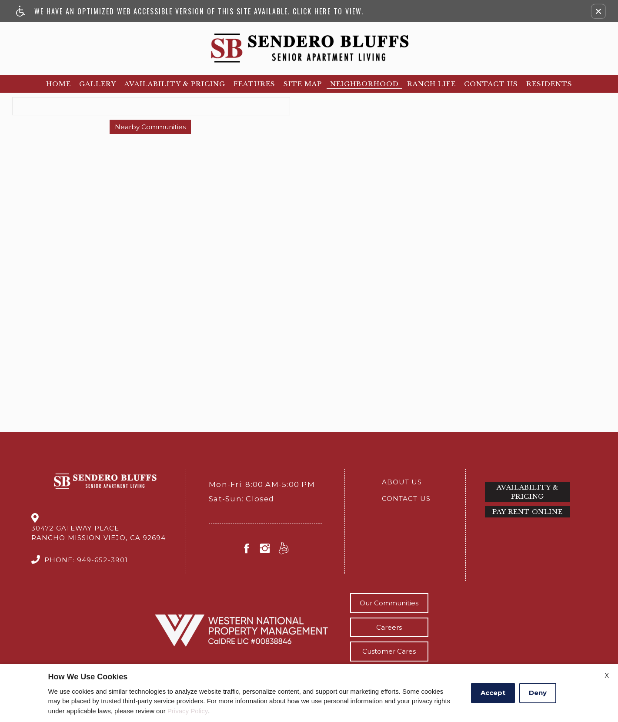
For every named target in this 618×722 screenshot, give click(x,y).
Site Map (303, 84)
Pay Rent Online (527, 511)
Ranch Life (431, 84)
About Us (402, 482)
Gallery (97, 84)
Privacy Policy (187, 711)
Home (58, 84)
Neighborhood (364, 84)
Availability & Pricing (174, 84)
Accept (493, 692)
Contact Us (491, 84)
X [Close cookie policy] (607, 676)
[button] (598, 11)
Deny (538, 692)
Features (254, 84)
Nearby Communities (150, 127)
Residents (549, 84)
